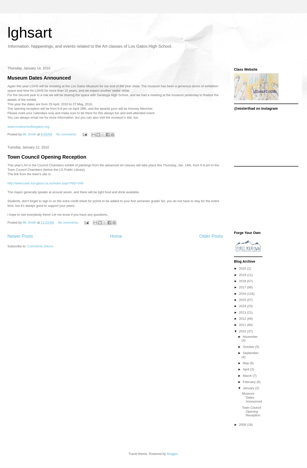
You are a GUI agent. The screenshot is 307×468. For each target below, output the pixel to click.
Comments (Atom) (40, 246)
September (251, 353)
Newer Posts (20, 236)
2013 (243, 312)
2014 (243, 306)
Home (116, 236)
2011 (243, 325)
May (246, 363)
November (250, 337)
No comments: (67, 134)
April (246, 369)
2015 (243, 300)
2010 (243, 331)
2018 (243, 281)
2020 (243, 268)
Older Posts (211, 236)
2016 (243, 294)
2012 (243, 318)
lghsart (29, 32)
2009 (243, 424)
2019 (243, 275)
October (249, 347)
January (249, 388)
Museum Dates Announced (39, 78)
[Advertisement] (266, 200)
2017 (243, 287)
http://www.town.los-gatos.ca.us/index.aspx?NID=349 (45, 183)
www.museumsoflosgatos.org (28, 126)
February (250, 382)
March (248, 376)
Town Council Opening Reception (46, 157)
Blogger (172, 454)
